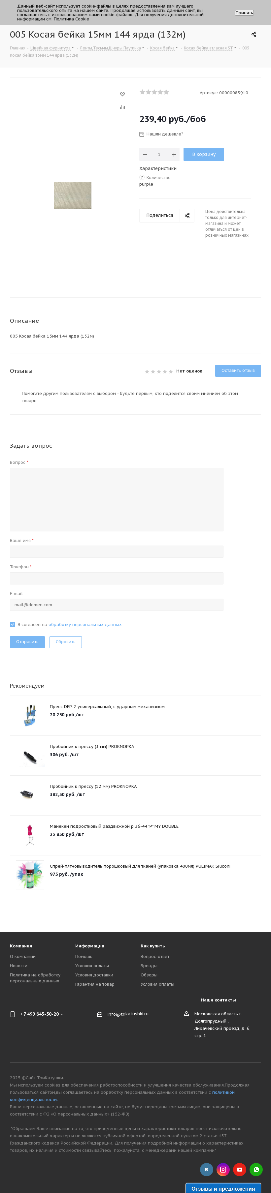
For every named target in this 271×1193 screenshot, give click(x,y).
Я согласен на (69, 624)
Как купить (153, 946)
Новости (18, 966)
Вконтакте (206, 1169)
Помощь (83, 956)
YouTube (239, 1169)
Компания (21, 946)
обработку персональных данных (85, 624)
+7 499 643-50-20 (39, 1014)
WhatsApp (256, 1169)
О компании (23, 956)
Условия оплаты (92, 966)
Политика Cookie (71, 19)
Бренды (149, 966)
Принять (244, 12)
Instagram (223, 1169)
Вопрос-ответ (155, 956)
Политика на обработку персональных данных (35, 978)
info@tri (116, 1014)
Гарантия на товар (95, 984)
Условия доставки (94, 975)
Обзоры (149, 975)
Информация (89, 946)
